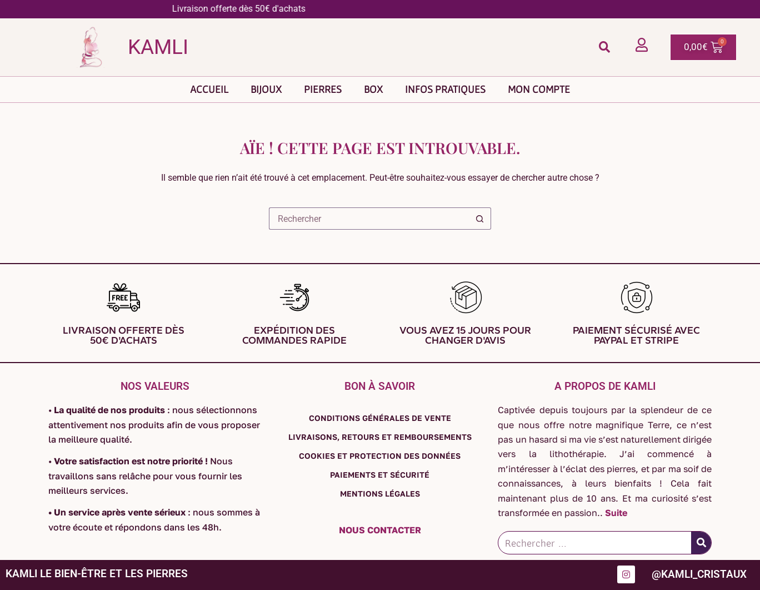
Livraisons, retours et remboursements (380, 437)
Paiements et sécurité (379, 474)
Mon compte (539, 89)
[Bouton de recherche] (480, 218)
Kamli (158, 47)
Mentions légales (380, 493)
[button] (604, 47)
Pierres (323, 89)
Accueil (209, 89)
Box (373, 89)
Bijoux (266, 89)
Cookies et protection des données (380, 455)
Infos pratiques (445, 89)
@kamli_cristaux (699, 574)
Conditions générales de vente (380, 418)
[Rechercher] (701, 543)
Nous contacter (380, 530)
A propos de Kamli (605, 386)
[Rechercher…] (369, 218)
